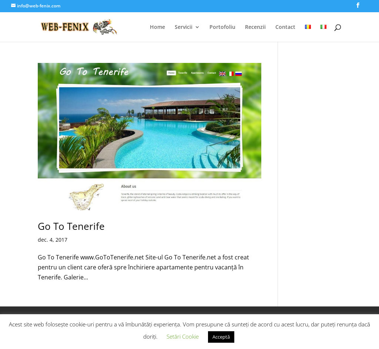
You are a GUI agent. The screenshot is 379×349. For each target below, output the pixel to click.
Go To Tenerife (71, 226)
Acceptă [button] (221, 336)
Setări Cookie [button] (183, 336)
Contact (285, 27)
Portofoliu (222, 27)
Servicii (183, 27)
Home (157, 27)
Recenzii (255, 27)
